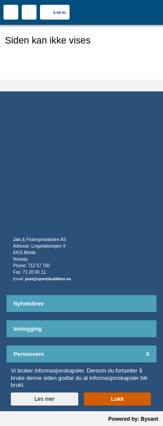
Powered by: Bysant (133, 419)
